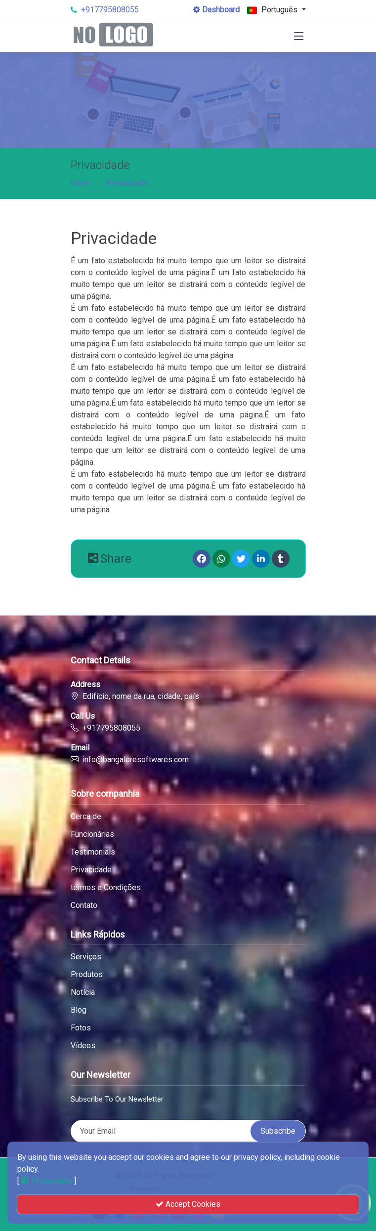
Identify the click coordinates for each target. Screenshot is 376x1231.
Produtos (87, 975)
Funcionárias (92, 834)
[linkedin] (261, 559)
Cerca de (86, 817)
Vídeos (83, 1046)
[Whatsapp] (221, 559)
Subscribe (277, 1131)
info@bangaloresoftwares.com (136, 759)
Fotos (81, 1028)
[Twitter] (241, 559)
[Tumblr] (281, 559)
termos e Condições (106, 888)
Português (273, 10)
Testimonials (93, 852)
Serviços (86, 957)
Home (81, 183)
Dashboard (216, 9)
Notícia (83, 992)
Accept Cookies (188, 1204)
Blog (78, 1010)
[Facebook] (201, 559)
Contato (84, 905)
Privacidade (127, 183)
